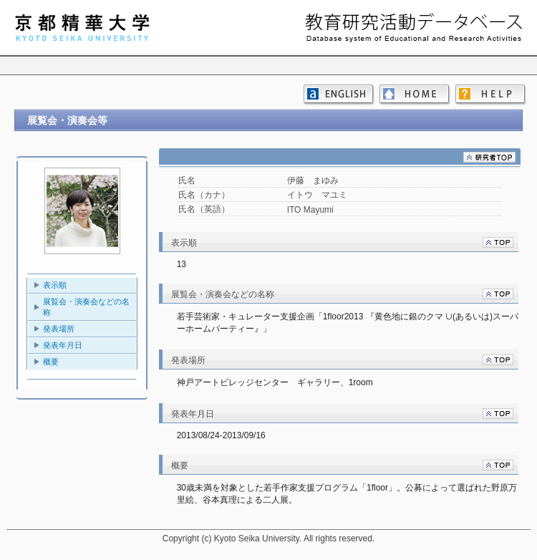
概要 (51, 361)
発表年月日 (62, 345)
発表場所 (58, 328)
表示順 (55, 285)
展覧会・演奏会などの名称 (86, 307)
